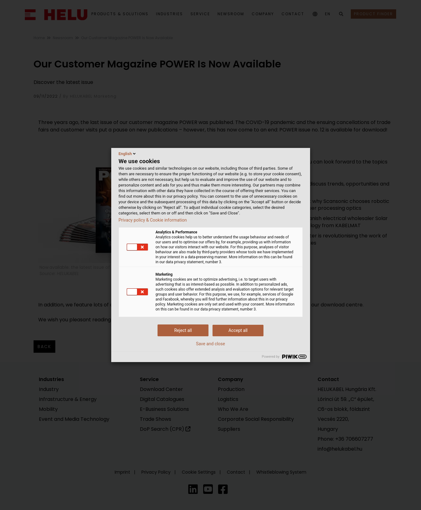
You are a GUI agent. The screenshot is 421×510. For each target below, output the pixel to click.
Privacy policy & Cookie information (153, 220)
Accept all (238, 330)
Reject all (183, 330)
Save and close (210, 343)
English (128, 153)
